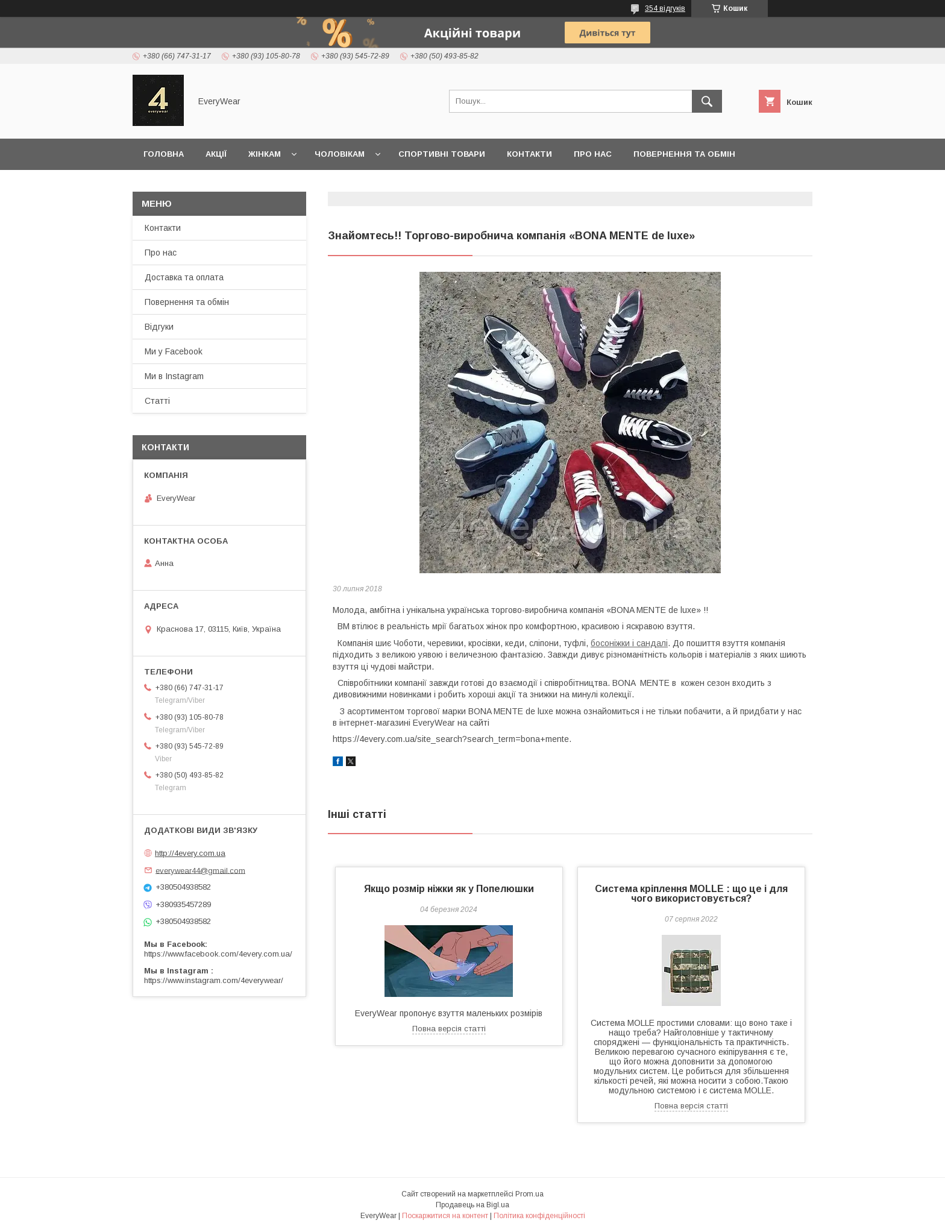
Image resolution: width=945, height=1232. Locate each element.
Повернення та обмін (684, 154)
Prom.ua (529, 1194)
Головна (163, 154)
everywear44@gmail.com (200, 870)
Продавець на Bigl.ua (472, 1205)
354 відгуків (665, 8)
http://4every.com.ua (190, 853)
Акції (216, 154)
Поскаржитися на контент (445, 1216)
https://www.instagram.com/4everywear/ (213, 980)
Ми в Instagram (174, 376)
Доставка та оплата (191, 185)
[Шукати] (707, 101)
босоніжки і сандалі (629, 643)
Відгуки (159, 327)
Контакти (529, 154)
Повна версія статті (449, 1028)
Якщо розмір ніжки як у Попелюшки (449, 889)
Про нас (593, 154)
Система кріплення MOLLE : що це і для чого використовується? (691, 894)
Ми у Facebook (173, 351)
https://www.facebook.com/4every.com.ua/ (218, 953)
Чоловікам (340, 154)
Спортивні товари (441, 154)
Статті (157, 401)
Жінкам (264, 154)
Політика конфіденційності (539, 1216)
